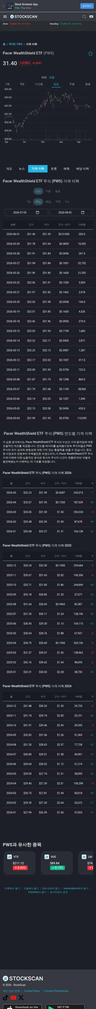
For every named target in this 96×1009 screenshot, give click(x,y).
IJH (90, 856)
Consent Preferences (56, 990)
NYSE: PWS (16, 44)
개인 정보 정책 (11, 990)
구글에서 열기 (31, 888)
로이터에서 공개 (58, 892)
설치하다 (87, 6)
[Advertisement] (48, 153)
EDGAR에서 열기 (37, 892)
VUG (53, 856)
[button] (5, 16)
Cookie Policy (32, 990)
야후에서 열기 (12, 888)
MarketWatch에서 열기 (76, 888)
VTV (16, 856)
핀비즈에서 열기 (51, 888)
